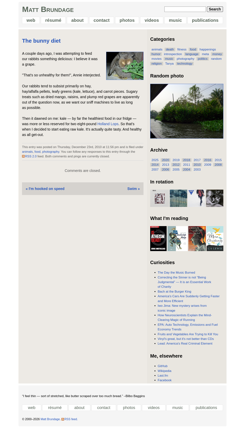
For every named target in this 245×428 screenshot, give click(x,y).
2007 (155, 169)
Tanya (169, 63)
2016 (207, 160)
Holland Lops (107, 124)
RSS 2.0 (31, 156)
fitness (181, 49)
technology (184, 63)
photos (127, 20)
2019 (176, 160)
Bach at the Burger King (174, 291)
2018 (186, 160)
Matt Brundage (48, 9)
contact (101, 20)
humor (156, 54)
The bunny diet (41, 41)
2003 (197, 169)
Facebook (164, 380)
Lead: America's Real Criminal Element (185, 343)
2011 (186, 165)
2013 (165, 165)
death (170, 49)
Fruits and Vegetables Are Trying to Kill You (188, 334)
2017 (197, 160)
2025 (155, 160)
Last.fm (163, 375)
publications (205, 20)
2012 (176, 165)
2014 (155, 165)
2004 (186, 169)
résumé (53, 20)
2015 (218, 160)
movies (157, 59)
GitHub (163, 366)
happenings (208, 49)
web (30, 20)
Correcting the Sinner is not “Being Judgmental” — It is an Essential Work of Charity (184, 282)
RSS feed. (71, 419)
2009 (207, 165)
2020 (165, 160)
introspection (173, 54)
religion (157, 63)
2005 (176, 169)
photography (50, 151)
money (217, 54)
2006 (165, 169)
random (216, 59)
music (175, 20)
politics (202, 59)
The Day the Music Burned (176, 272)
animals (27, 151)
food (37, 151)
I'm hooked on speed (47, 189)
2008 (218, 165)
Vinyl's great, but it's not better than (186, 339)
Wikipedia (164, 371)
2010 (197, 165)
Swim (132, 189)
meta (205, 54)
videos (152, 20)
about (77, 20)
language (192, 54)
